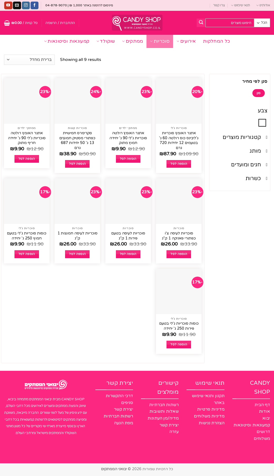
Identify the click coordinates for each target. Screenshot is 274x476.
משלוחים (262, 438)
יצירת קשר (169, 425)
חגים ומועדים (249, 164)
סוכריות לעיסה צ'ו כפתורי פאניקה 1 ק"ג (179, 236)
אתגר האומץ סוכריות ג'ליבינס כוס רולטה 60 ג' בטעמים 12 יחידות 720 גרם (178, 140)
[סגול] (262, 122)
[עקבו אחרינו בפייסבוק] (34, 5)
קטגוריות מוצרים (245, 137)
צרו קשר (219, 5)
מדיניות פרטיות (210, 409)
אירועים (186, 41)
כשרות (256, 178)
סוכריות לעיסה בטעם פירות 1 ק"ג (128, 236)
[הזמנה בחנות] (29, 60)
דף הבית (262, 404)
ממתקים (132, 41)
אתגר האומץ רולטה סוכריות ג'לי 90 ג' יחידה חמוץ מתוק (128, 138)
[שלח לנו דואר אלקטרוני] (17, 5)
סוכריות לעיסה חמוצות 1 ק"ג (77, 236)
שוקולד (105, 41)
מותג (258, 151)
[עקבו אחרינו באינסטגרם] (26, 5)
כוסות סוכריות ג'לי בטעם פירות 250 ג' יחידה (179, 326)
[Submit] (201, 22)
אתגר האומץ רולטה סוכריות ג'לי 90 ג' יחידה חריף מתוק (27, 138)
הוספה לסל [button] (178, 164)
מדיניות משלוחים (209, 416)
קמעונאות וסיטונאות (67, 41)
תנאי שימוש (240, 5)
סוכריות (160, 41)
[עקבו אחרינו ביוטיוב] (8, 5)
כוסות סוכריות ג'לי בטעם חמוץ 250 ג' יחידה (26, 236)
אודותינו (263, 5)
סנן (259, 93)
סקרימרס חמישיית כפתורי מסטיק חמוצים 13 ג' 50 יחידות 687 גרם (77, 140)
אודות (264, 411)
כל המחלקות (216, 41)
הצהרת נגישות (211, 423)
